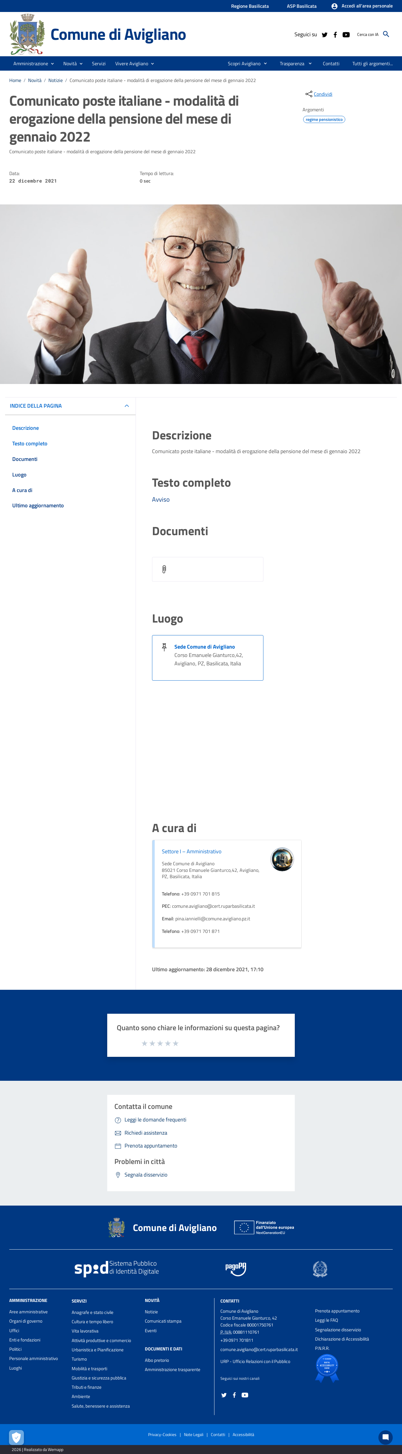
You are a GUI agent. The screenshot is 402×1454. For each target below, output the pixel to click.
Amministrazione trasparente (172, 1369)
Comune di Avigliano (118, 34)
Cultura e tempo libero (92, 1321)
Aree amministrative (28, 1311)
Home (15, 80)
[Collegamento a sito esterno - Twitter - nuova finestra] (324, 34)
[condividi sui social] (318, 94)
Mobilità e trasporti (89, 1368)
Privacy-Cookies (162, 1434)
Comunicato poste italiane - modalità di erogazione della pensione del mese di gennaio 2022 (163, 80)
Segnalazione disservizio (338, 1329)
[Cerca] (386, 34)
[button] (362, 6)
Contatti (229, 1300)
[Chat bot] (385, 1437)
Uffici (14, 1330)
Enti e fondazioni (24, 1339)
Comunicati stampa (163, 1321)
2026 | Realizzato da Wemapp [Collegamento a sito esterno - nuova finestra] (37, 1449)
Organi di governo (25, 1321)
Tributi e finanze (87, 1387)
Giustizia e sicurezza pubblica (99, 1377)
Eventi (150, 1330)
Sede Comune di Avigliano (204, 647)
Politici (15, 1349)
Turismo (79, 1359)
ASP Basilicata (302, 6)
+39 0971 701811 (236, 1340)
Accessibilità (243, 1434)
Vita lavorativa (85, 1330)
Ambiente (81, 1396)
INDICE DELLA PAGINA (36, 406)
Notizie (55, 80)
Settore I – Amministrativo (192, 851)
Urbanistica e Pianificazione (98, 1349)
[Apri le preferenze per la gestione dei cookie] (16, 1437)
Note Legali (193, 1434)
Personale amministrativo (33, 1358)
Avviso (161, 499)
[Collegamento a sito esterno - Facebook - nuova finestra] (335, 34)
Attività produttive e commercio (101, 1340)
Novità (35, 80)
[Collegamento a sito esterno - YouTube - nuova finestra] (345, 34)
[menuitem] (241, 63)
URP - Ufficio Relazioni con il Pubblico (255, 1361)
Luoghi (15, 1368)
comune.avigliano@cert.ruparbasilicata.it (259, 1349)
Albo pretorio (157, 1360)
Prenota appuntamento (337, 1310)
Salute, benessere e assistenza (101, 1406)
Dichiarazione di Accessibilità (342, 1338)
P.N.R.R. (322, 1348)
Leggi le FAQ (326, 1320)
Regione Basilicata (250, 6)
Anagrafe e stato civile (92, 1312)
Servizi (79, 1300)
